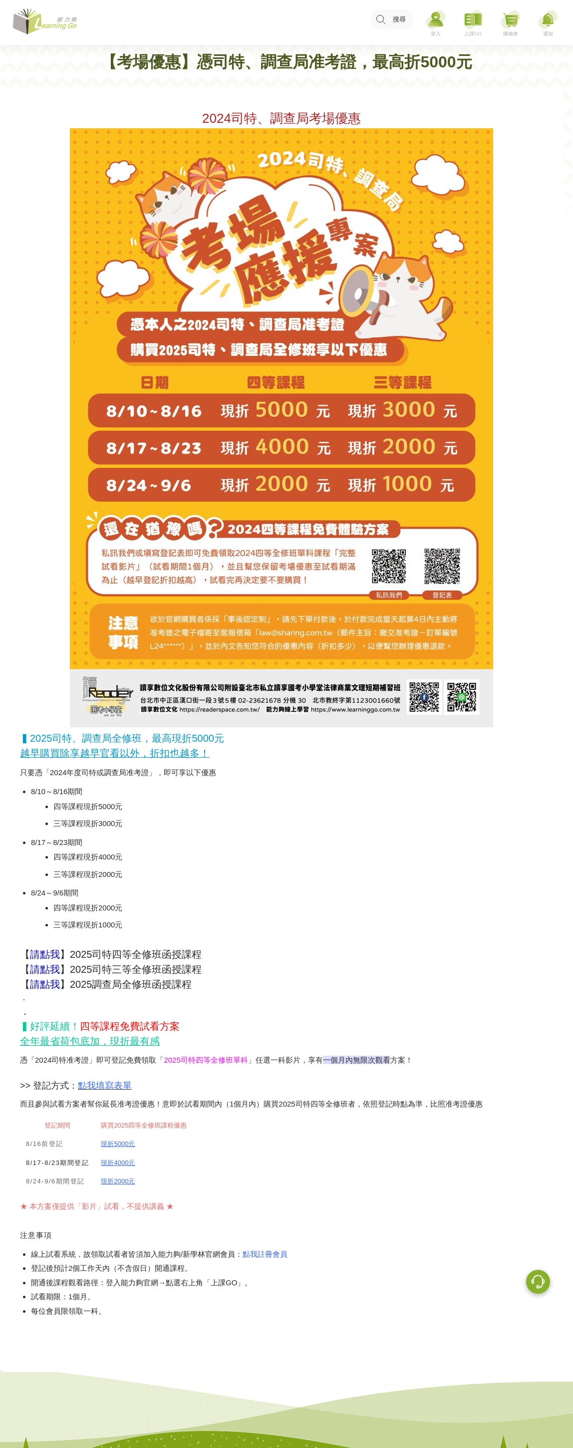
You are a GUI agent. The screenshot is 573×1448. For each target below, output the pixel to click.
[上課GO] (473, 22)
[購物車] (511, 22)
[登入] (436, 22)
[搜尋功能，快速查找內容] (392, 19)
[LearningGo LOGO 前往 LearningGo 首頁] (45, 22)
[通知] (548, 22)
